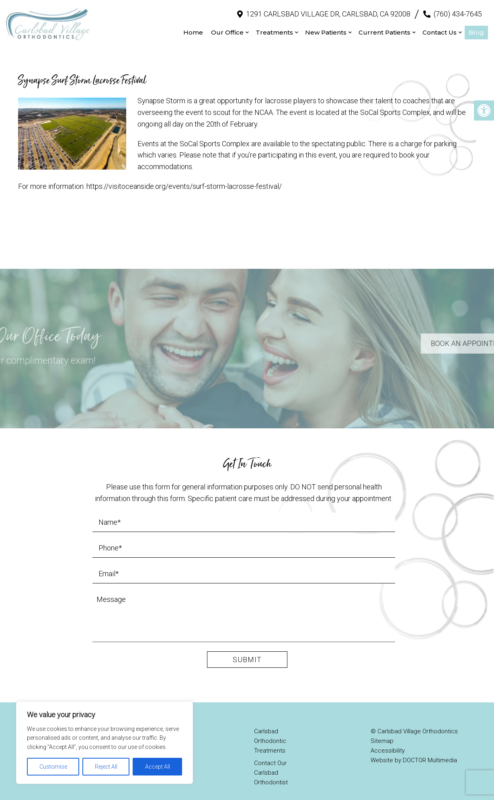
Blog (476, 28)
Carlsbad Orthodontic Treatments (270, 733)
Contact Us (439, 28)
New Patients (325, 28)
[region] (104, 743)
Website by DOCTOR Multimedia (414, 752)
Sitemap (382, 733)
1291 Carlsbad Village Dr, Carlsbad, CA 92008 (328, 10)
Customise (53, 766)
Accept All (157, 766)
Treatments (274, 28)
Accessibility (388, 742)
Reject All (106, 766)
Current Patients (384, 28)
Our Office (227, 28)
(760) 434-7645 (458, 10)
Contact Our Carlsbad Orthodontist (271, 764)
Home (193, 28)
